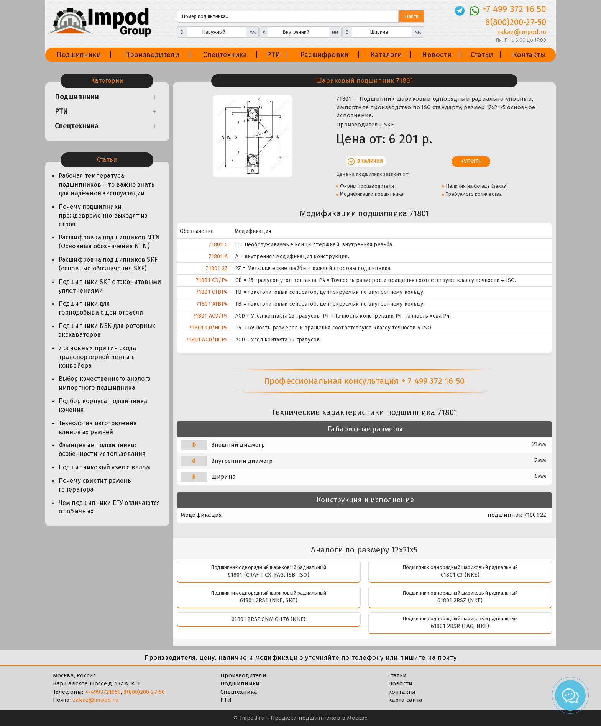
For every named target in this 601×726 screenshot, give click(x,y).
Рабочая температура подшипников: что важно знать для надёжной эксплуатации (107, 184)
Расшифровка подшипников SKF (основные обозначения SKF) (108, 264)
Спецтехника (225, 55)
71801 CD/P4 (212, 280)
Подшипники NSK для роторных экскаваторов (107, 330)
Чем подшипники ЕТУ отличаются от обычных (110, 507)
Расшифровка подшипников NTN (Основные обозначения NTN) (109, 242)
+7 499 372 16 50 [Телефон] (514, 9)
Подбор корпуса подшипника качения (103, 405)
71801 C (218, 244)
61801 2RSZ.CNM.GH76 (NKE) (268, 619)
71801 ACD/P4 (210, 316)
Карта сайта (405, 700)
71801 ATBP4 (212, 304)
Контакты (529, 55)
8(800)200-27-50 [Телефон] (515, 22)
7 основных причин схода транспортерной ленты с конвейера (97, 356)
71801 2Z (216, 268)
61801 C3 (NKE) (460, 574)
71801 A (218, 256)
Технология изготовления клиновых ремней (98, 428)
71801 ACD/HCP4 (207, 339)
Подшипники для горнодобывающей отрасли (101, 308)
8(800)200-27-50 (144, 691)
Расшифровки (324, 55)
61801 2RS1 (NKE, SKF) (268, 600)
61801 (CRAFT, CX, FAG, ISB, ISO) (268, 574)
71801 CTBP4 (212, 292)
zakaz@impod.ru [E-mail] (522, 32)
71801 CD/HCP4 (208, 327)
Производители (152, 55)
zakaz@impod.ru (96, 700)
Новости (436, 55)
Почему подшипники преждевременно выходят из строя (103, 215)
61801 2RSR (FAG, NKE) (460, 626)
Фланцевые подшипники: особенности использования (102, 449)
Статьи (482, 55)
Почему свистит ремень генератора (95, 485)
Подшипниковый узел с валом (104, 467)
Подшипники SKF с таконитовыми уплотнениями (110, 286)
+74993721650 (103, 691)
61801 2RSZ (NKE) (460, 600)
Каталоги (386, 55)
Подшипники (79, 55)
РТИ (273, 55)
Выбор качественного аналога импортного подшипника (105, 383)
